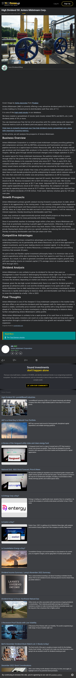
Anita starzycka (21, 103)
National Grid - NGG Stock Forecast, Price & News (20, 469)
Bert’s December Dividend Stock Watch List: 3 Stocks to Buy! (25, 644)
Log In (56, 4)
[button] (72, 675)
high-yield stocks (21, 112)
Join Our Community (37, 385)
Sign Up (67, 4)
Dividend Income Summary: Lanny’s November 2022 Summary (25, 572)
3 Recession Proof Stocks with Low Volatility (18, 623)
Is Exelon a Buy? (7, 522)
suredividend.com (18, 325)
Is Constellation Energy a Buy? (13, 548)
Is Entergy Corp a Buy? (10, 496)
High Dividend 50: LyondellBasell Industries (18, 397)
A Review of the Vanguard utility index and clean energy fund (25, 443)
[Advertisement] (38, 85)
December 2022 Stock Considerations (16, 665)
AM (12, 346)
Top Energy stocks (17, 337)
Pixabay (35, 103)
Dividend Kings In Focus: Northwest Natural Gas (20, 599)
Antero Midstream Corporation (21, 348)
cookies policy (56, 675)
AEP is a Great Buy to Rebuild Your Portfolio (18, 420)
